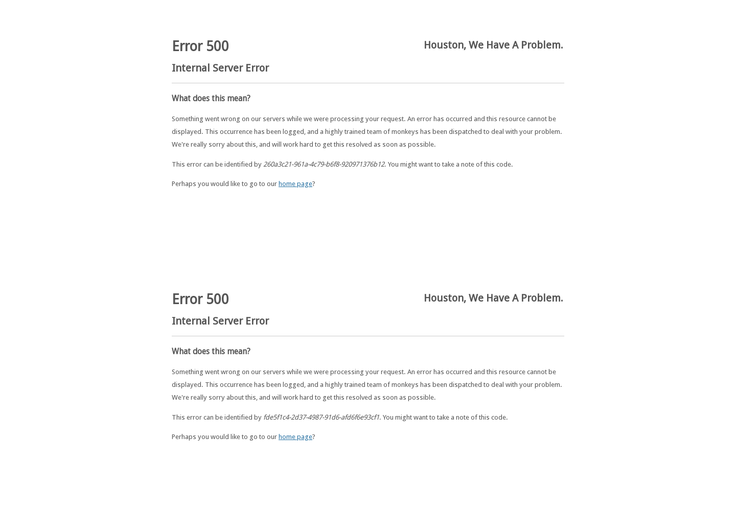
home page (295, 184)
